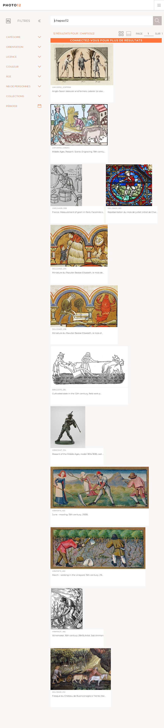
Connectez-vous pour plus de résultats (106, 40)
